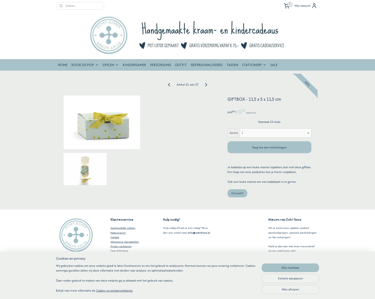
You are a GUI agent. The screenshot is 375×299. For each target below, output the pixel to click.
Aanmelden (279, 261)
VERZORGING (160, 64)
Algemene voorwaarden (124, 242)
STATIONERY (254, 64)
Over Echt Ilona (119, 251)
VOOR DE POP (85, 64)
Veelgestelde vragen (122, 228)
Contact (114, 237)
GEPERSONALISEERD (207, 64)
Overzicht (237, 193)
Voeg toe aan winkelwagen (269, 147)
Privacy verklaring (121, 246)
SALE (273, 64)
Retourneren (118, 233)
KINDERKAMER (134, 64)
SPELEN (111, 64)
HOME (62, 64)
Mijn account (306, 6)
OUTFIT (181, 64)
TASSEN (232, 64)
